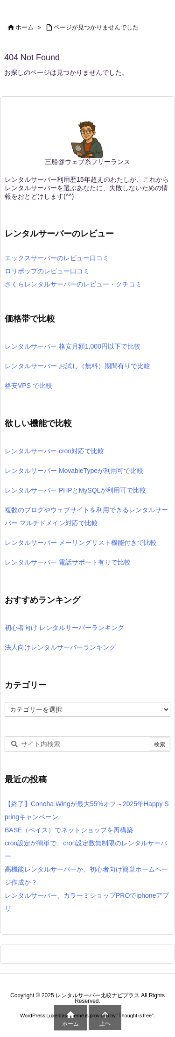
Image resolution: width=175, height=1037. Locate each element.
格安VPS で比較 (28, 385)
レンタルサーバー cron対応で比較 (54, 451)
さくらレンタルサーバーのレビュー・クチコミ (73, 284)
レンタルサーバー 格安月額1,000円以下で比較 (72, 346)
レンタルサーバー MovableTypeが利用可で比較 (74, 470)
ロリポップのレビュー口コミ (47, 271)
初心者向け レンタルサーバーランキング (64, 627)
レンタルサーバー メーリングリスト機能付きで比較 (81, 542)
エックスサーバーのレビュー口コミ (57, 258)
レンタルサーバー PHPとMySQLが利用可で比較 (75, 490)
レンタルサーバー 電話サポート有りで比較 (68, 562)
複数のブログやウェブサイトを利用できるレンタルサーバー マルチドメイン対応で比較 (86, 516)
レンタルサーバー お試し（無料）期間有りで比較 (77, 366)
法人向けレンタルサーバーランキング (60, 647)
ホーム (24, 27)
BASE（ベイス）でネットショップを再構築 (69, 830)
